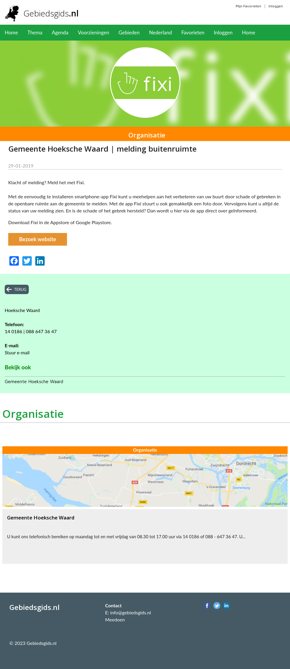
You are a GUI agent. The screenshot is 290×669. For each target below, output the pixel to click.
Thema (34, 32)
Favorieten (192, 32)
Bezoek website (37, 239)
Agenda (60, 32)
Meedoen (115, 619)
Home (11, 32)
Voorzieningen (93, 32)
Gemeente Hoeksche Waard (34, 381)
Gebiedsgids (51, 13)
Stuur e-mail (17, 352)
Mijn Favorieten (248, 6)
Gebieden (129, 32)
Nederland (160, 32)
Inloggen (276, 6)
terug (20, 289)
